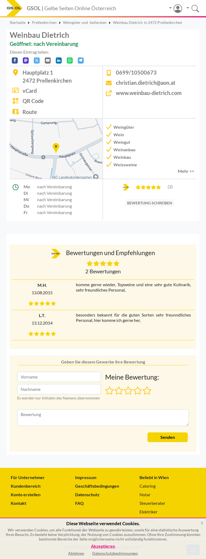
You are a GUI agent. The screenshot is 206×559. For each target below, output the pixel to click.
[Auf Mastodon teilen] (26, 60)
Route (30, 112)
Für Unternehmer (28, 477)
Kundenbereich (26, 485)
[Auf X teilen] (37, 60)
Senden (167, 437)
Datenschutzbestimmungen (115, 553)
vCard (30, 90)
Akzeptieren (103, 546)
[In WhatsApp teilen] (70, 60)
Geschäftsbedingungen (97, 485)
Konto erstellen (26, 494)
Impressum (85, 477)
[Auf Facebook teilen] (15, 60)
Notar (144, 494)
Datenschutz (87, 494)
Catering (147, 485)
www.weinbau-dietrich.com (149, 93)
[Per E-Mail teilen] (48, 60)
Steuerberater (152, 503)
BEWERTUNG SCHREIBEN (149, 203)
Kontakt (18, 503)
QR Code (33, 101)
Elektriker (148, 511)
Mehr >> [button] (186, 171)
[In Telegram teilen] (81, 60)
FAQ (79, 503)
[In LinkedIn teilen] (59, 60)
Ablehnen (76, 553)
